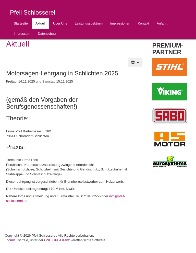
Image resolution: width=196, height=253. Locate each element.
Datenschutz (47, 34)
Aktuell (40, 23)
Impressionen (120, 23)
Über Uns (60, 23)
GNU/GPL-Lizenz (57, 240)
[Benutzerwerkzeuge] (135, 62)
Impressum (22, 34)
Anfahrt (162, 23)
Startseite (21, 23)
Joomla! (11, 240)
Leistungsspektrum (89, 23)
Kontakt (143, 23)
